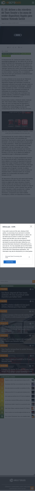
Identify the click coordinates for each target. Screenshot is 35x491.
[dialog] (17, 245)
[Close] (31, 227)
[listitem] (17, 257)
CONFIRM (9, 262)
